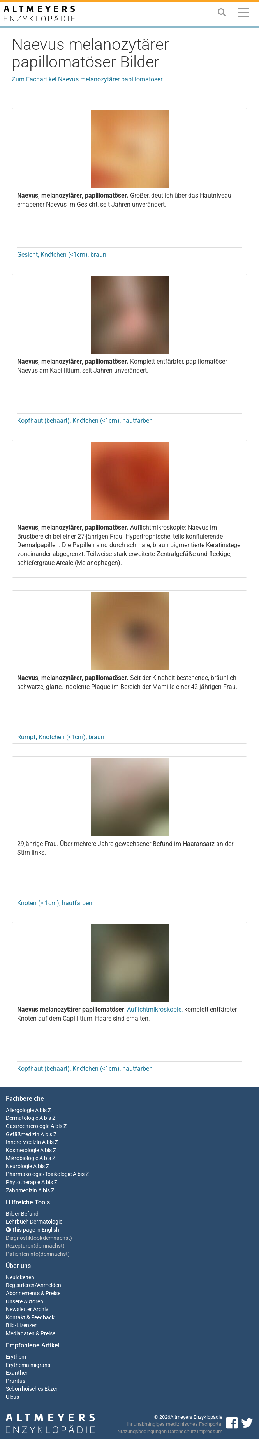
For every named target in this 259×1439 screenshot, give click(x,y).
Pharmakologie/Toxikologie (39, 1174)
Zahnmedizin (21, 1190)
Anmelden (49, 1285)
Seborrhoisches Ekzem (33, 1389)
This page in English (32, 1230)
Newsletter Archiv (27, 1309)
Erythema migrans (28, 1365)
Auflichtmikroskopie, (155, 1009)
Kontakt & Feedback (30, 1317)
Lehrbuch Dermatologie (34, 1221)
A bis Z (43, 1110)
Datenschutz (182, 1431)
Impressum (209, 1431)
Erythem (16, 1357)
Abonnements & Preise (33, 1293)
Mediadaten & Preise (30, 1333)
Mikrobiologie (22, 1158)
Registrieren (20, 1285)
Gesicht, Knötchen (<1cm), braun (61, 254)
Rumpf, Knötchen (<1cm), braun (60, 737)
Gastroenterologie (27, 1126)
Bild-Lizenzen (22, 1325)
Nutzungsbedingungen (142, 1431)
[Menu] (243, 14)
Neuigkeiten (20, 1277)
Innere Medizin (23, 1142)
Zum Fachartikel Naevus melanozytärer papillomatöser (87, 79)
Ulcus (12, 1397)
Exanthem (18, 1373)
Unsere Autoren (24, 1301)
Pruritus (15, 1381)
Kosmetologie (22, 1150)
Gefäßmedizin (22, 1134)
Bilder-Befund (22, 1214)
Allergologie (20, 1110)
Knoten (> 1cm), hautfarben (54, 903)
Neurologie (19, 1166)
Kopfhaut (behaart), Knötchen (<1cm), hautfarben (85, 420)
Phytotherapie (23, 1182)
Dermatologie (22, 1118)
